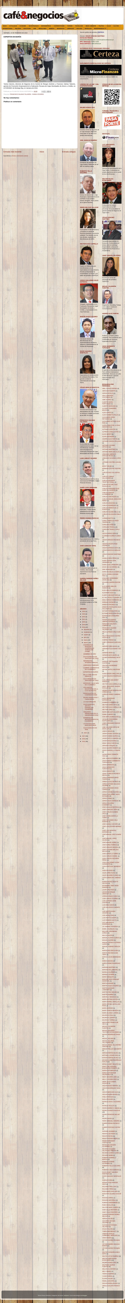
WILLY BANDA (106, 1271)
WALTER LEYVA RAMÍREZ (110, 1256)
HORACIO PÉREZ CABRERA (111, 694)
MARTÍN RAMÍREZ (108, 994)
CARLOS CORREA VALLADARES (108, 477)
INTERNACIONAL (8, 28)
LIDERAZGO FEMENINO (91, 665)
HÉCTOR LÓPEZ (107, 709)
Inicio (42, 152)
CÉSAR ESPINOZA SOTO (110, 548)
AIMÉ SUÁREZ (107, 399)
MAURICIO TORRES (108, 1020)
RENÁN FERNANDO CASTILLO (108, 1141)
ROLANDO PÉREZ (108, 1189)
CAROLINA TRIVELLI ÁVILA (111, 529)
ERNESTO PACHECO (109, 604)
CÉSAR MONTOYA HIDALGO (111, 550)
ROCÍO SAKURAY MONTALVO (111, 1176)
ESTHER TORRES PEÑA (110, 611)
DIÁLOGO (79, 28)
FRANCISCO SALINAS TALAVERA (20, 94)
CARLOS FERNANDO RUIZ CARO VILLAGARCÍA (110, 489)
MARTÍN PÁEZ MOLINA (109, 992)
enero (86, 733)
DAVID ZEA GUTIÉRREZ (109, 567)
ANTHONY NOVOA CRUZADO (111, 441)
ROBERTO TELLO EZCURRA (111, 1166)
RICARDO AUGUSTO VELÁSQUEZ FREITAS (109, 1149)
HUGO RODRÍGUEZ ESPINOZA (108, 699)
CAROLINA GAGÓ (108, 524)
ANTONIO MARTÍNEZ (109, 449)
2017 (84, 736)
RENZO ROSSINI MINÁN (110, 1138)
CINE (34, 28)
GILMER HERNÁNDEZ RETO (111, 657)
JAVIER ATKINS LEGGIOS (110, 733)
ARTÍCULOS (88, 28)
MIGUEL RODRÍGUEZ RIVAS (111, 1034)
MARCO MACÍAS (107, 961)
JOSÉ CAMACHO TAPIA (109, 809)
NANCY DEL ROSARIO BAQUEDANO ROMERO (109, 1067)
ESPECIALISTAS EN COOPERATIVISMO (90, 694)
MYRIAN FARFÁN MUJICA (110, 1057)
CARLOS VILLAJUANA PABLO (111, 514)
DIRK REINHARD (107, 569)
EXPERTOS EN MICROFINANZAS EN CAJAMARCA (90, 719)
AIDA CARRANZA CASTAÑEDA (107, 396)
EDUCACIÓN (27, 28)
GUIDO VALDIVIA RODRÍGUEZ (112, 676)
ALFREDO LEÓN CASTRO (110, 432)
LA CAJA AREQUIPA (89, 702)
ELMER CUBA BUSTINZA (110, 595)
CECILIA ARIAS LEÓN (109, 533)
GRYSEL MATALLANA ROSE (111, 669)
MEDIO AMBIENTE (91, 26)
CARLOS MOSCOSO (108, 503)
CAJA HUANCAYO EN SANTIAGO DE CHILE (90, 657)
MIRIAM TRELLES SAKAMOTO (112, 1049)
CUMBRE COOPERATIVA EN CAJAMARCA (91, 668)
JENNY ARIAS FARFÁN (109, 743)
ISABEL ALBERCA (108, 714)
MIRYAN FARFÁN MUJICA (110, 1053)
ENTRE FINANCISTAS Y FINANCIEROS (90, 698)
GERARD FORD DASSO (109, 646)
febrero (86, 642)
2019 (84, 624)
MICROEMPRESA (46, 26)
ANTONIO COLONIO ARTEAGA (108, 446)
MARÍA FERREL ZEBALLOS (111, 1001)
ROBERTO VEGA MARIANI (110, 1170)
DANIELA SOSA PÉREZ (109, 558)
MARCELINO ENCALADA (110, 950)
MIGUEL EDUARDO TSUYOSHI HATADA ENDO (110, 1031)
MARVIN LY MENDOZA (109, 997)
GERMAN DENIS (107, 652)
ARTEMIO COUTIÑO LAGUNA (111, 462)
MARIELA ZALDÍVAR (108, 972)
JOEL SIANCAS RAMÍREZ (110, 758)
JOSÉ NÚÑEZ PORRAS (109, 845)
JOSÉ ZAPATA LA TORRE (110, 853)
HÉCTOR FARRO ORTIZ (109, 705)
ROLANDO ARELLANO (109, 1186)
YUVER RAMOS (107, 1276)
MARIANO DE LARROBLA (110, 969)
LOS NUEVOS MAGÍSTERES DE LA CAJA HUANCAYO (90, 689)
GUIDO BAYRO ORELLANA (110, 673)
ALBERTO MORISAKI (109, 406)
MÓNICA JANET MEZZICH (110, 1064)
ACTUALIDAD (13, 26)
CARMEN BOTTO (107, 518)
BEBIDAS (51, 28)
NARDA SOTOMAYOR (109, 1070)
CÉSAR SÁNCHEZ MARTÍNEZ (111, 554)
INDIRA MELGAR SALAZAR (110, 712)
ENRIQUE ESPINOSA (109, 602)
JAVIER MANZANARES (109, 741)
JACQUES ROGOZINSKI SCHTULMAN (110, 720)
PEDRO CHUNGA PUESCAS (111, 1110)
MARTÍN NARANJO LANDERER (108, 988)
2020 (84, 622)
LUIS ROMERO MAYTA (109, 920)
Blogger (84, 1295)
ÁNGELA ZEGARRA (108, 1281)
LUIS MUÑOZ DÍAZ (108, 915)
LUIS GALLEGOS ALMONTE (111, 907)
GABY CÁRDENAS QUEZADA (111, 642)
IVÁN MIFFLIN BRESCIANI (110, 717)
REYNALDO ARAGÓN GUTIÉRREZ (109, 1145)
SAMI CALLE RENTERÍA (110, 1210)
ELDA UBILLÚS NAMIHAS (110, 590)
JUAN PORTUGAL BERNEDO (111, 866)
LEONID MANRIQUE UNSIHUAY (108, 892)
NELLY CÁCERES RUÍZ (109, 1079)
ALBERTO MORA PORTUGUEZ (107, 402)
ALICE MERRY (106, 434)
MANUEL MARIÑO (108, 940)
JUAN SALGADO (107, 870)
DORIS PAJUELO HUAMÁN (110, 572)
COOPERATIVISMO (59, 26)
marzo (86, 640)
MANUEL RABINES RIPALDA (111, 946)
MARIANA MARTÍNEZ (109, 967)
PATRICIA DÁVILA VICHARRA (111, 1101)
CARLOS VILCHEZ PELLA (110, 512)
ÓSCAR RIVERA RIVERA (110, 1283)
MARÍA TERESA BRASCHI (110, 1010)
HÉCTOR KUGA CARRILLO (110, 707)
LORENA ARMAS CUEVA (110, 896)
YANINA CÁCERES (38, 94)
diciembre (87, 629)
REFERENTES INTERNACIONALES (90, 661)
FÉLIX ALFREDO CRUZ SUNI (111, 632)
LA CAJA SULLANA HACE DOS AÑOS (89, 724)
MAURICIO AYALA (108, 1015)
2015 (84, 741)
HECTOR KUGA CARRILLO (110, 684)
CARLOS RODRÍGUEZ (109, 505)
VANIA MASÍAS (107, 1238)
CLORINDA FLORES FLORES (111, 536)
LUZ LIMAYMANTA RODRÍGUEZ (108, 923)
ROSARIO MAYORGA (109, 1200)
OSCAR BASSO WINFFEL (110, 1085)
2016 (84, 739)
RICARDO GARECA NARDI (110, 1153)
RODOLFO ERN (107, 1180)
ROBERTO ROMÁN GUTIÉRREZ (108, 1162)
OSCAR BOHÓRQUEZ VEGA (111, 1088)
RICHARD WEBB (107, 1155)
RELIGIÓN (18, 28)
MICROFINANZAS (34, 26)
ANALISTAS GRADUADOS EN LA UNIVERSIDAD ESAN (90, 713)
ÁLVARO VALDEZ (107, 1278)
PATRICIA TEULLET (108, 1105)
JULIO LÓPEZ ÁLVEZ (109, 873)
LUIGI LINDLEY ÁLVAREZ (110, 898)
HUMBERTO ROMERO (109, 702)
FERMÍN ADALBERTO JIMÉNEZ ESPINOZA (109, 620)
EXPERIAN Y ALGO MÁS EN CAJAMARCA (91, 684)
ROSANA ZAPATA (107, 1198)
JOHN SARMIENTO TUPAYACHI (108, 768)
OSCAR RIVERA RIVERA (110, 1094)
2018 (84, 627)
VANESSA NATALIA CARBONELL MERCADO (110, 1234)
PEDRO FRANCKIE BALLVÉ (111, 1114)
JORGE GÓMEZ (107, 798)
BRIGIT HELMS (107, 466)
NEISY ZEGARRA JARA (109, 1077)
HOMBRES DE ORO (89, 654)
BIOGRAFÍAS (60, 28)
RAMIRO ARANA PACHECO (111, 1123)
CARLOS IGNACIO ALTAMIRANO (108, 493)
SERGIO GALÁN (107, 1218)
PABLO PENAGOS (108, 1097)
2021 (84, 619)
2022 (84, 616)
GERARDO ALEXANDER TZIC (111, 648)
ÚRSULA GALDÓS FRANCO (111, 1286)
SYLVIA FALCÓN (107, 1229)
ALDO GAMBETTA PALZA (110, 415)
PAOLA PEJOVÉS (107, 1099)
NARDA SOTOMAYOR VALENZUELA (109, 1073)
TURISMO (69, 26)
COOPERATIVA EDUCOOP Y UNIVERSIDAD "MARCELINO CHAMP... (88, 648)
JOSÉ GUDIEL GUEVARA (110, 824)
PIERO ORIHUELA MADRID (110, 1121)
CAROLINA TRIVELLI (108, 527)
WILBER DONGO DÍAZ (109, 1262)
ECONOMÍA (23, 26)
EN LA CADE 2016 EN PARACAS (90, 675)
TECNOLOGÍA (79, 26)
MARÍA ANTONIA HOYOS (110, 999)
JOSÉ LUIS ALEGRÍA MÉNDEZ (111, 826)
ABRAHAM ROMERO (108, 391)
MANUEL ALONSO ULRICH (110, 937)
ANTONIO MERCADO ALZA (110, 451)
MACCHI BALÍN (107, 935)
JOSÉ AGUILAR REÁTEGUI (110, 807)
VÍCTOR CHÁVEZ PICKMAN (111, 1248)
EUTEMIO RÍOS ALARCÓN (110, 613)
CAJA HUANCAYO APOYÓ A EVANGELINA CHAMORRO (89, 707)
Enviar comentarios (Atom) (20, 156)
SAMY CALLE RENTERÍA (110, 1212)
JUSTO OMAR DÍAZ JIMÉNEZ (111, 877)
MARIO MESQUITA (108, 977)
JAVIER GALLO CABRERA (110, 738)
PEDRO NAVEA (107, 1118)
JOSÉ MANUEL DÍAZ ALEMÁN (111, 834)
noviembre (87, 632)
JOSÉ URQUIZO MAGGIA (110, 847)
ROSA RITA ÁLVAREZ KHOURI (111, 1194)
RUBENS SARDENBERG (110, 1202)
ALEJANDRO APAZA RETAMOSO (108, 418)
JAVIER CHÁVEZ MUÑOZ (110, 736)
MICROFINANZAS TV (100, 28)
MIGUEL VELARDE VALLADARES (108, 1041)
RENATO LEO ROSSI (109, 1133)
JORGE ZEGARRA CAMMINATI (108, 804)
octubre (86, 634)
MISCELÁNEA (42, 28)
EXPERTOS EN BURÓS (90, 672)
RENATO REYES (107, 1136)
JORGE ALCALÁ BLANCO (110, 781)
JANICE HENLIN (107, 731)
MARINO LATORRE (108, 974)
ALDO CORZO (106, 412)
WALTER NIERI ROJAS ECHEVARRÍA (109, 1259)
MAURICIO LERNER (108, 1017)
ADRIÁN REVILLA (107, 393)
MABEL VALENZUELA (109, 929)
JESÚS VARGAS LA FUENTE (111, 750)
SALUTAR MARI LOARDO (110, 1207)
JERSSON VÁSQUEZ (109, 745)
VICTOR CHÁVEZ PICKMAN (111, 1240)
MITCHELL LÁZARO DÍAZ (110, 1055)
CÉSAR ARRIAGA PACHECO (111, 540)
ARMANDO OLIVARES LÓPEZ (111, 458)
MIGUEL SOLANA (107, 1038)
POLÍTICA (101, 26)
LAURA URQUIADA (108, 889)
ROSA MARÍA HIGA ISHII (110, 1191)
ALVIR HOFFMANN (108, 436)
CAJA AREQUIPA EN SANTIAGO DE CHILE (90, 679)
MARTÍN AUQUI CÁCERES (110, 985)
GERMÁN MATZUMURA (109, 655)
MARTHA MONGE (107, 983)
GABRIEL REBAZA (108, 640)
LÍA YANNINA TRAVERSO (110, 926)
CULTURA (116, 26)
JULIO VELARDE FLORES (110, 875)
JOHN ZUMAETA (107, 771)
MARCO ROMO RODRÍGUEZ (111, 963)
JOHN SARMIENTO (108, 765)
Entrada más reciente (13, 152)
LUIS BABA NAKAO (108, 905)
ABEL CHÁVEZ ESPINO (109, 388)
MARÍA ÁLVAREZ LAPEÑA (110, 1013)
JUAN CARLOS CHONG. (110, 856)
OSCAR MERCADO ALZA (110, 1092)
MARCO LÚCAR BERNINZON (111, 957)
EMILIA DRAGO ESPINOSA (110, 600)
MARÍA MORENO (107, 1008)
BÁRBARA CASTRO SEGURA (111, 468)
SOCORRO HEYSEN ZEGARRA (108, 1221)
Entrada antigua (69, 152)
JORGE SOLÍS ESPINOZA (110, 801)
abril (85, 637)
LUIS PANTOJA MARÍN (109, 917)
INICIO (5, 26)
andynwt (66, 1295)
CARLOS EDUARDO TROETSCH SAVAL (108, 481)
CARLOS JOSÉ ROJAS (109, 496)
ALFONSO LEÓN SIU (108, 429)
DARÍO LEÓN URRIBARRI (110, 564)
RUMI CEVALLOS (107, 1205)
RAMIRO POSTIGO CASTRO (111, 1127)
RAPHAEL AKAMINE (108, 1131)
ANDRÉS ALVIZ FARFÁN (110, 439)
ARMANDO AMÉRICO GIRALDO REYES (109, 454)
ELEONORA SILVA (108, 592)
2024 (84, 611)
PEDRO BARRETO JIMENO (111, 1108)
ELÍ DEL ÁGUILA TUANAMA (111, 597)
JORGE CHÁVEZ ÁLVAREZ (110, 792)
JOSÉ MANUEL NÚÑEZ (109, 842)
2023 (84, 614)
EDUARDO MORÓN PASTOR (111, 582)
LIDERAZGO (70, 28)
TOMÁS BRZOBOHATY (109, 1231)
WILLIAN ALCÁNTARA (109, 1269)
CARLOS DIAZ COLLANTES (111, 472)
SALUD (109, 26)
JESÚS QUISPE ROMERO (110, 748)
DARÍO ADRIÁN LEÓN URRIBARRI (109, 561)
